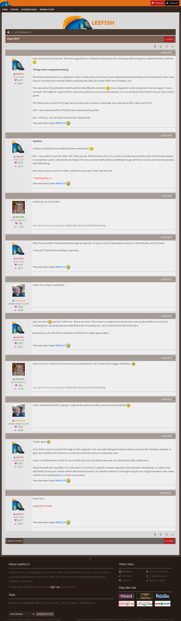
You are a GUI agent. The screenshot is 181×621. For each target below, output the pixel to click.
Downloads (29, 9)
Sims (5, 9)
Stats (12, 595)
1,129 (20, 226)
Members (125, 571)
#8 (174, 399)
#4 (174, 237)
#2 (174, 135)
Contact (125, 576)
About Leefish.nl (19, 564)
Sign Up (172, 3)
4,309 (20, 310)
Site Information (157, 571)
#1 (174, 52)
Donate (125, 580)
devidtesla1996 (29, 603)
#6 (174, 316)
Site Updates (22, 32)
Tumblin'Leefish (156, 576)
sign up (55, 587)
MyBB (20, 619)
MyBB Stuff (47, 9)
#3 (174, 196)
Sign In (157, 3)
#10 (173, 493)
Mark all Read (155, 580)
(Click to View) (44, 505)
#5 (174, 279)
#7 (174, 358)
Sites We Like (127, 588)
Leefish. (51, 619)
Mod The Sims (75, 225)
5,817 (20, 83)
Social (14, 9)
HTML (58, 619)
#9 (174, 436)
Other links (126, 564)
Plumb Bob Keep (97, 225)
